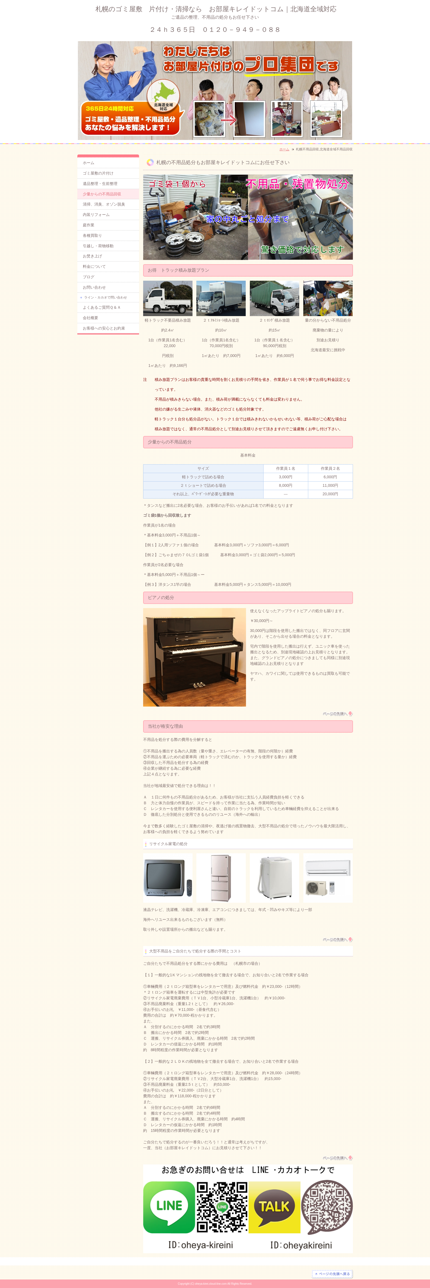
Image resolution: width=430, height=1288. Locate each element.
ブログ (88, 277)
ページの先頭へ (337, 713)
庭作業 (88, 225)
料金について (94, 266)
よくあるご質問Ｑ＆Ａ (102, 307)
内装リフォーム (96, 214)
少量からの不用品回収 (102, 194)
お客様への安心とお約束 (104, 328)
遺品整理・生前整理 (100, 183)
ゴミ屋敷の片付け (98, 173)
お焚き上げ (92, 256)
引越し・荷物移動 (98, 246)
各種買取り (92, 235)
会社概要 (90, 318)
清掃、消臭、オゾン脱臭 (104, 204)
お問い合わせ (94, 287)
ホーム (284, 149)
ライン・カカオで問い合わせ (105, 297)
